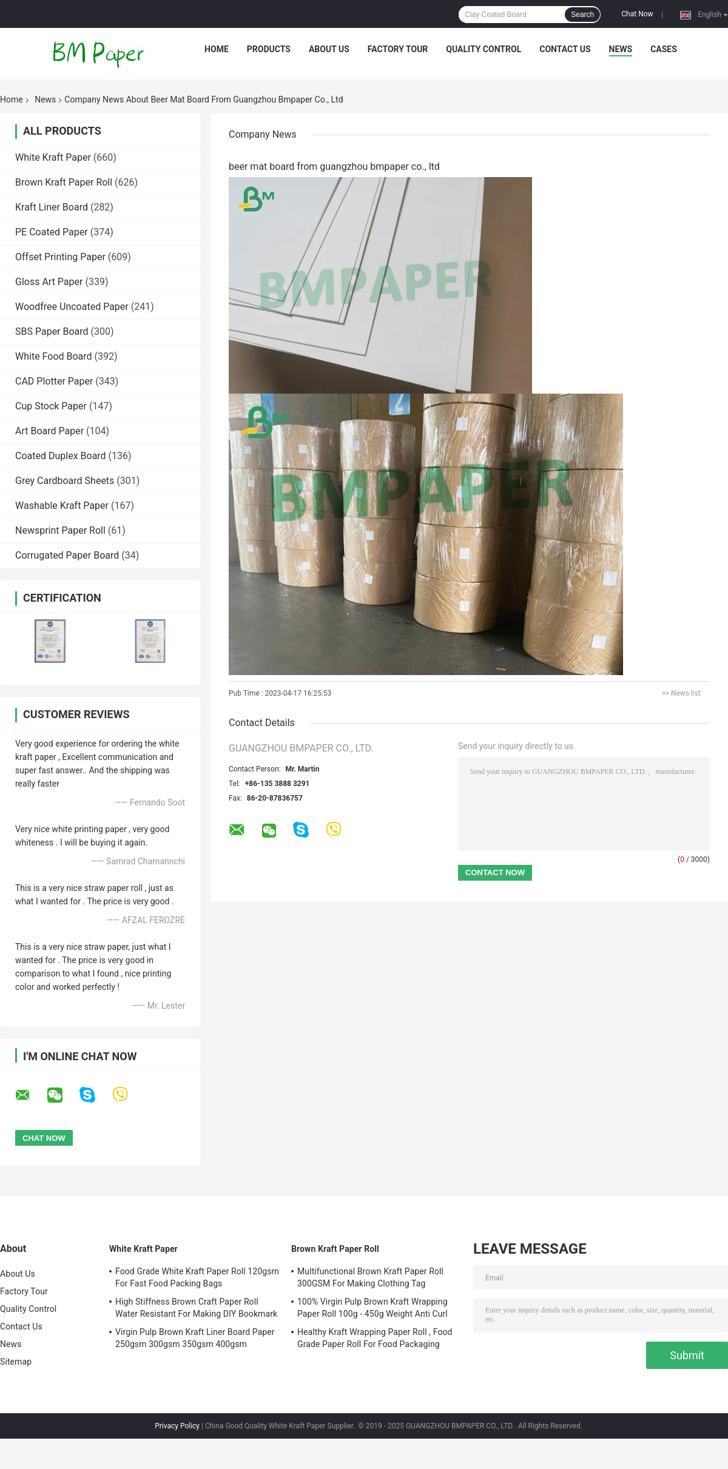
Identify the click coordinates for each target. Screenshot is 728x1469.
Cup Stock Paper (51, 406)
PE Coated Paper (51, 232)
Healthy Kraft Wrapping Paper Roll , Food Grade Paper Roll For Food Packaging (375, 1338)
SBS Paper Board (52, 331)
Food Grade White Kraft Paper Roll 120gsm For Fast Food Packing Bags (197, 1277)
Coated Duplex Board (60, 456)
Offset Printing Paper (60, 257)
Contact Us (564, 49)
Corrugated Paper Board (67, 555)
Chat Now (637, 14)
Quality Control (483, 49)
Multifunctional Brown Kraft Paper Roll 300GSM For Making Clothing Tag (370, 1277)
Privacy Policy (177, 1426)
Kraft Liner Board (51, 207)
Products (269, 49)
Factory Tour (398, 49)
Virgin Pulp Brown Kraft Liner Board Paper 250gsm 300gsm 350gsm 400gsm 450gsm (195, 1340)
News (621, 49)
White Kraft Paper (53, 157)
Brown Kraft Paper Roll (63, 182)
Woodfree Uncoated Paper (72, 306)
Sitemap (16, 1361)
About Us (329, 49)
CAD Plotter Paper (54, 381)
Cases (663, 49)
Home (216, 49)
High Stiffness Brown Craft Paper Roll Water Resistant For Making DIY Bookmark (196, 1308)
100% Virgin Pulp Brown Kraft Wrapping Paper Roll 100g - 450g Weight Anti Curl (372, 1308)
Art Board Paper (49, 431)
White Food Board (53, 356)
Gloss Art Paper (49, 281)
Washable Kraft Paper (62, 505)
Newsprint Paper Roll (60, 530)
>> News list (681, 693)
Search (582, 14)
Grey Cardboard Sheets (64, 480)
